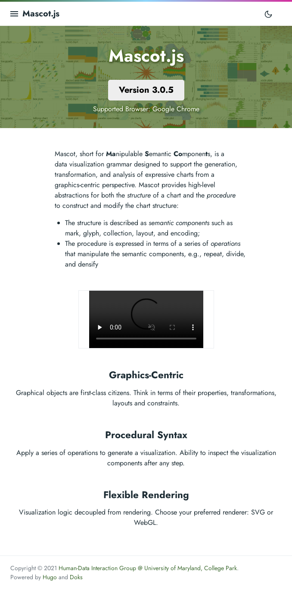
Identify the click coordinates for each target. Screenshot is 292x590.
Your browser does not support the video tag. (146, 319)
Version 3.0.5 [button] (146, 90)
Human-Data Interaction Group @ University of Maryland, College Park (148, 568)
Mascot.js (40, 13)
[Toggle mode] (268, 13)
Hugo (50, 577)
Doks (76, 577)
